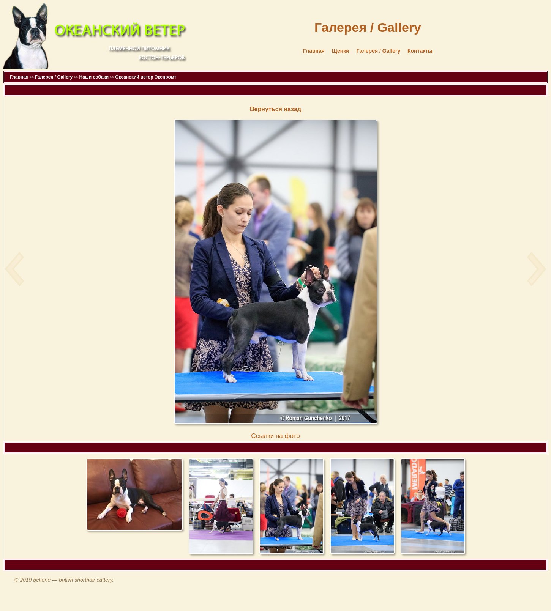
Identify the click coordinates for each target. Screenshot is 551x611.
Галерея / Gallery (379, 51)
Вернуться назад (275, 109)
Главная (314, 51)
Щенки (340, 51)
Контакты (420, 51)
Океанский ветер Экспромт (145, 77)
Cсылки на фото (275, 435)
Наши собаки (94, 77)
